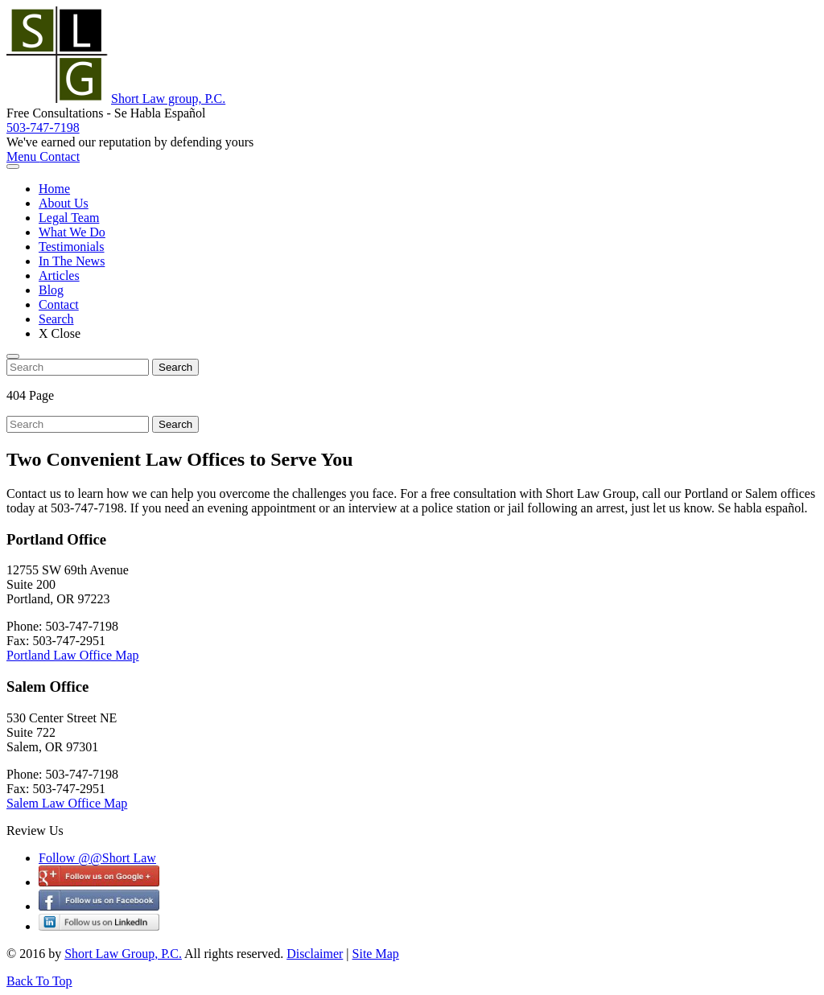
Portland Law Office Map (72, 655)
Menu (22, 156)
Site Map (375, 953)
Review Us (35, 830)
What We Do (72, 232)
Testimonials (72, 246)
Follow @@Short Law (97, 858)
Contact (59, 156)
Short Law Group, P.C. (123, 953)
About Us (64, 203)
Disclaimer (314, 953)
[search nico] (77, 367)
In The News (72, 261)
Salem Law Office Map (66, 803)
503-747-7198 (43, 127)
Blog (51, 290)
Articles (59, 275)
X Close (59, 333)
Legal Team (69, 217)
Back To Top (39, 981)
